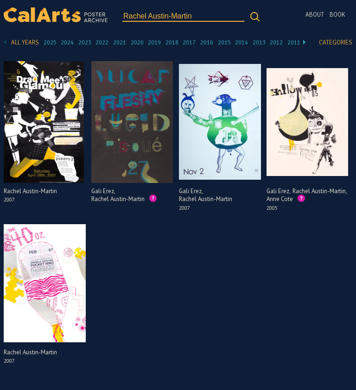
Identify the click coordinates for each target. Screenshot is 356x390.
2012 (276, 42)
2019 (154, 42)
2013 (259, 42)
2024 (67, 42)
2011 (293, 42)
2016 (206, 42)
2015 (224, 42)
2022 (101, 42)
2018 (171, 42)
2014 (241, 42)
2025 (50, 42)
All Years (25, 42)
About (314, 15)
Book (337, 15)
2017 (189, 42)
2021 (119, 42)
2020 (137, 42)
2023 (84, 42)
